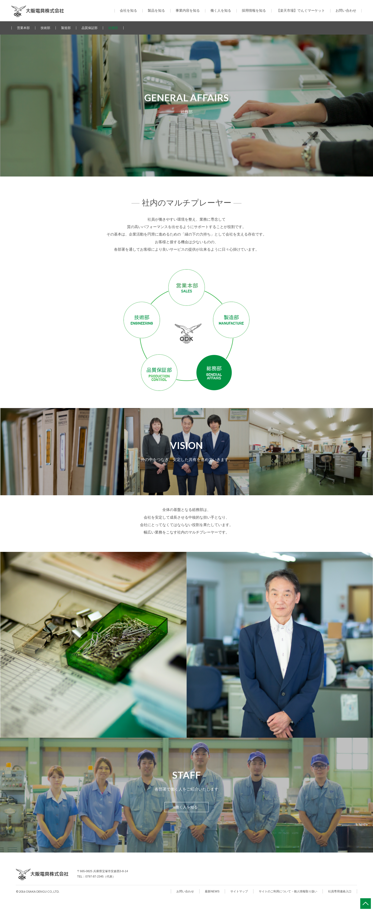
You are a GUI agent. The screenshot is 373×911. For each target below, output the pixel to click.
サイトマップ (239, 891)
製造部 (66, 28)
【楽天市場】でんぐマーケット (301, 10)
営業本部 (23, 28)
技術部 (45, 28)
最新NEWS (212, 891)
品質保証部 (90, 28)
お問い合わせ (346, 10)
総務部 (113, 28)
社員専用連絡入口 (339, 891)
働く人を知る (186, 807)
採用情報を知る (254, 10)
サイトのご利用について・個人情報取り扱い (288, 891)
